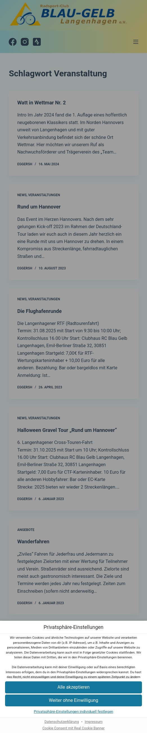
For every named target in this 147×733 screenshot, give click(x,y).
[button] (73, 687)
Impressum (93, 722)
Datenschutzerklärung (61, 722)
